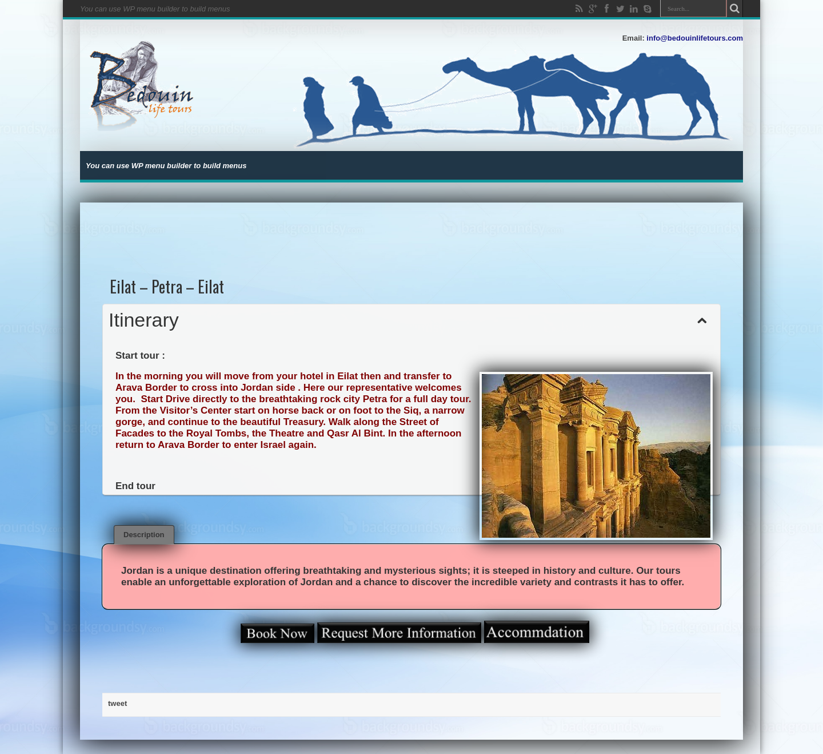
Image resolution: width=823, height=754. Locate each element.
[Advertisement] (411, 228)
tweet (117, 703)
